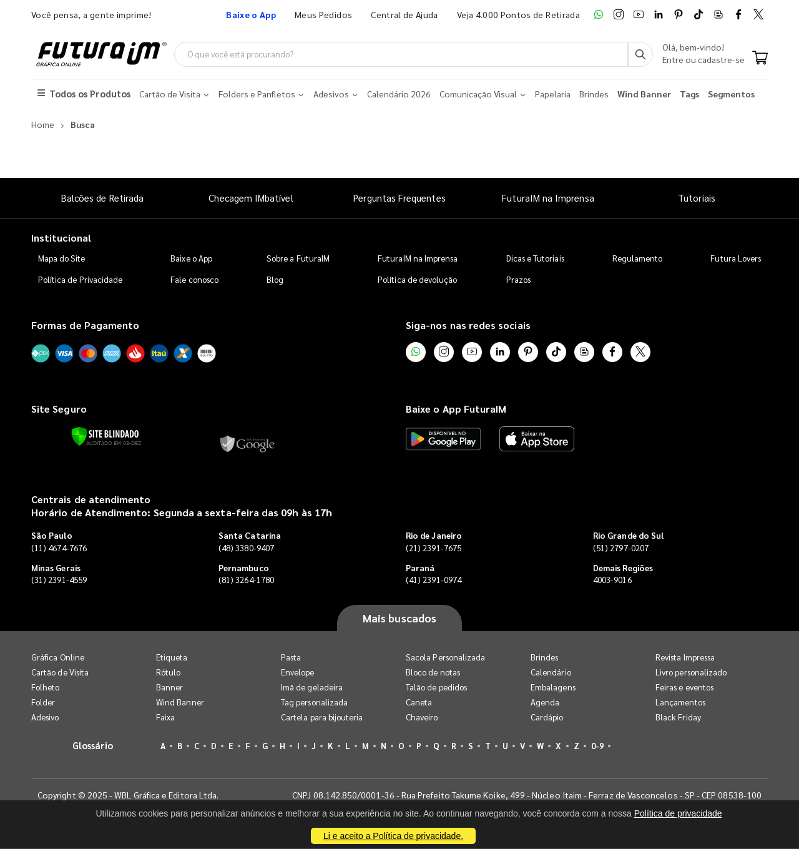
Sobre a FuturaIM (298, 258)
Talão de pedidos (436, 687)
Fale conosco (194, 279)
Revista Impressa (685, 657)
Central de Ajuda (404, 14)
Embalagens (553, 687)
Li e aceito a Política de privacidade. (393, 836)
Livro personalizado (691, 672)
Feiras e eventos (684, 687)
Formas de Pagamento (85, 324)
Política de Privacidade (80, 279)
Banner (169, 687)
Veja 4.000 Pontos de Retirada (518, 14)
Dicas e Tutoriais (535, 258)
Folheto (45, 687)
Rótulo (168, 672)
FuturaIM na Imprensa (548, 198)
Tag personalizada (314, 702)
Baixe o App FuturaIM (456, 409)
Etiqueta (172, 657)
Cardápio (547, 717)
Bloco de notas (433, 672)
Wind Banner (180, 702)
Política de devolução (417, 279)
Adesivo (45, 717)
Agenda (545, 702)
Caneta (419, 702)
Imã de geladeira (312, 687)
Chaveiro (422, 717)
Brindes (544, 657)
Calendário (551, 672)
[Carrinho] (760, 58)
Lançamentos (680, 702)
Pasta (291, 657)
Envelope (298, 672)
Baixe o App (191, 258)
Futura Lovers (735, 258)
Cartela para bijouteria (322, 717)
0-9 (597, 746)
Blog (275, 279)
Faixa (165, 717)
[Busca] (640, 54)
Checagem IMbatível (250, 198)
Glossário (93, 746)
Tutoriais (696, 198)
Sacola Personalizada (445, 657)
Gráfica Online (57, 657)
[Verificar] (105, 436)
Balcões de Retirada (102, 198)
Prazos (518, 279)
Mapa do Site (62, 258)
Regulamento (637, 258)
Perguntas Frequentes (399, 198)
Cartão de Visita (60, 672)
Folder (43, 702)
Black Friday (678, 717)
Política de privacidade (678, 813)
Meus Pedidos (323, 14)
